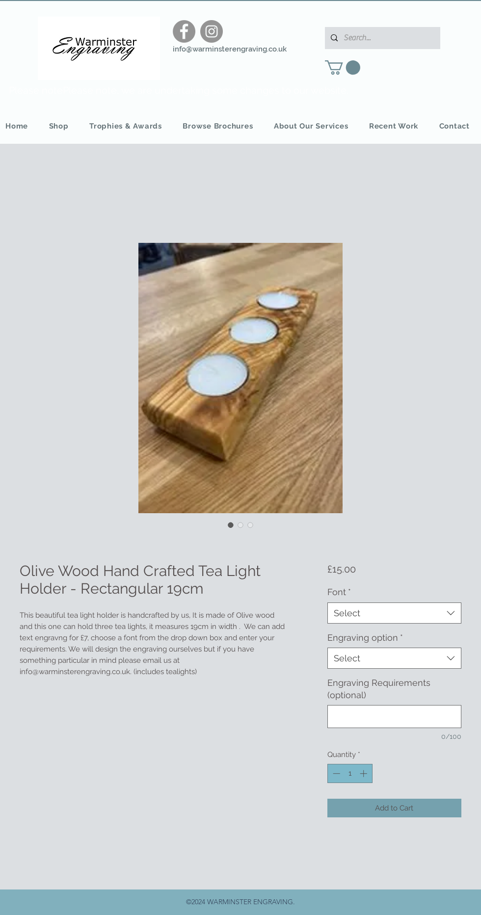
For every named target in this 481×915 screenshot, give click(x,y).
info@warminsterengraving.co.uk (230, 49)
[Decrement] (335, 773)
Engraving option (365, 637)
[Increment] (364, 773)
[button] (342, 67)
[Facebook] (184, 31)
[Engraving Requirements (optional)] (394, 716)
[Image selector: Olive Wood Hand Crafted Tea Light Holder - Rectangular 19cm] (231, 525)
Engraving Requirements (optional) (378, 689)
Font (339, 592)
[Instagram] (211, 31)
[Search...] (382, 38)
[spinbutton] (350, 773)
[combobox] (394, 613)
